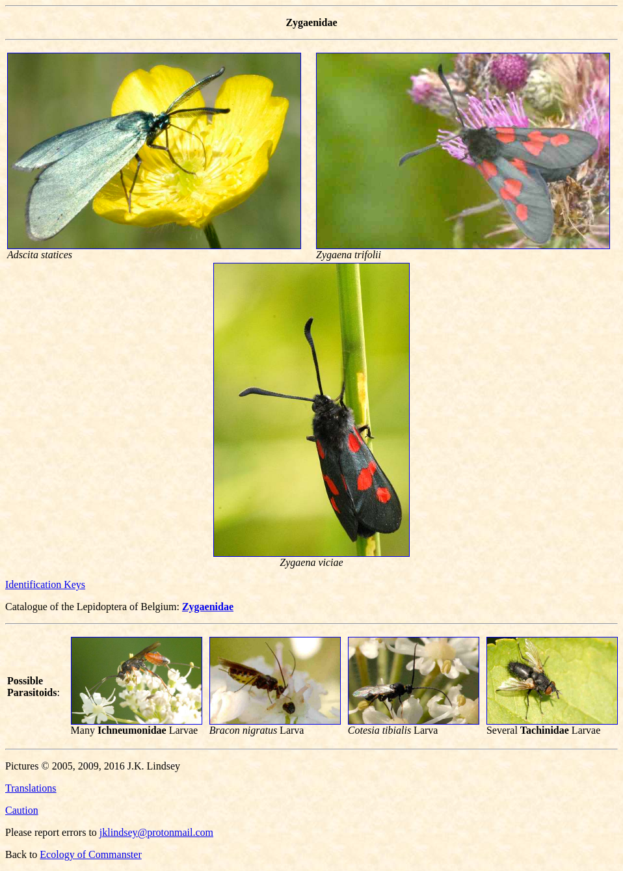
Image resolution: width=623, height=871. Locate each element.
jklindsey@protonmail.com (156, 832)
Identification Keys (45, 584)
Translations (31, 788)
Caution (21, 810)
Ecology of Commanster (90, 854)
